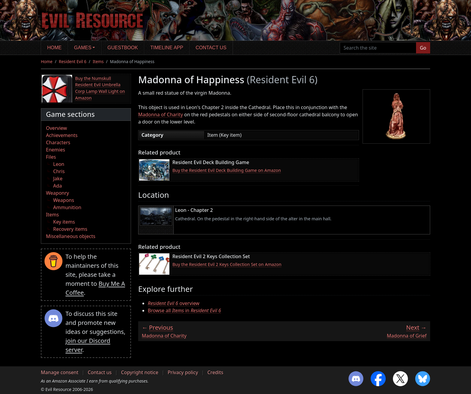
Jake (57, 178)
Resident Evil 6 (73, 61)
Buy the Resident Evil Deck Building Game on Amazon (226, 170)
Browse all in (184, 310)
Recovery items (70, 229)
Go (423, 47)
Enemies (55, 149)
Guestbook (123, 47)
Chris (59, 171)
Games (83, 47)
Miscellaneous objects (70, 236)
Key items (64, 221)
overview (173, 303)
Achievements (61, 135)
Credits (215, 372)
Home (54, 47)
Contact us (211, 47)
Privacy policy (183, 372)
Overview (56, 128)
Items (98, 61)
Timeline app (166, 47)
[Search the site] (378, 47)
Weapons (63, 200)
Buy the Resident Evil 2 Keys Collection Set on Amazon (226, 264)
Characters (58, 142)
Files (51, 157)
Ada (57, 185)
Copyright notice (139, 372)
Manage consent (59, 372)
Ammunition (67, 207)
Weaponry (57, 193)
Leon (58, 164)
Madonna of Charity (160, 114)
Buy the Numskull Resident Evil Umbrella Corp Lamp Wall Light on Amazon (100, 88)
